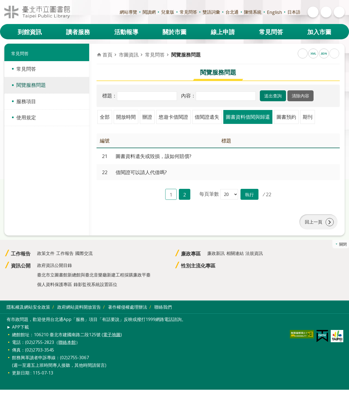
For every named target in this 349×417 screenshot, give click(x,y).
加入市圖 (319, 32)
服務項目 (26, 101)
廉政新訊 (216, 253)
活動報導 (126, 32)
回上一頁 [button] (313, 222)
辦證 (147, 117)
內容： (188, 95)
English (274, 12)
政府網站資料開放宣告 (79, 307)
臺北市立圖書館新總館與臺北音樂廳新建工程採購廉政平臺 (94, 275)
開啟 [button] (313, 12)
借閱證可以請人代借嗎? (141, 172)
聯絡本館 (67, 342)
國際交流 (84, 253)
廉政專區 (191, 253)
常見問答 (188, 12)
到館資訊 (30, 32)
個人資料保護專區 (54, 284)
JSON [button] (324, 53)
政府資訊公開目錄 (54, 265)
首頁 (107, 54)
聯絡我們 (163, 307)
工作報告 (21, 253)
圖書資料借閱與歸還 (248, 117)
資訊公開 (21, 265)
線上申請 (223, 32)
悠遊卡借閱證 (173, 117)
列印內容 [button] (334, 53)
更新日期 (20, 373)
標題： (109, 95)
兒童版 (167, 12)
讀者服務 (78, 32)
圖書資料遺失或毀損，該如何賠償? (153, 156)
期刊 (307, 117)
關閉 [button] (343, 244)
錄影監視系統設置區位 (95, 284)
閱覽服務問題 (31, 85)
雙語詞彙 (211, 12)
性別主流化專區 (198, 265)
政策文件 (46, 253)
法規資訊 (254, 253)
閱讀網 (149, 12)
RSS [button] (303, 53)
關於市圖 (174, 32)
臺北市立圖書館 (37, 12)
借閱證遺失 (207, 117)
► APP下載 (18, 327)
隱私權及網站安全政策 (28, 307)
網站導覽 (128, 12)
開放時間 (126, 117)
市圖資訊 (129, 54)
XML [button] (313, 53)
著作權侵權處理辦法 (127, 307)
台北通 (232, 12)
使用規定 (26, 117)
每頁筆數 (209, 193)
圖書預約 (286, 117)
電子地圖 (112, 335)
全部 (105, 117)
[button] (273, 95)
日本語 (293, 12)
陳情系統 (252, 12)
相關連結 (235, 253)
